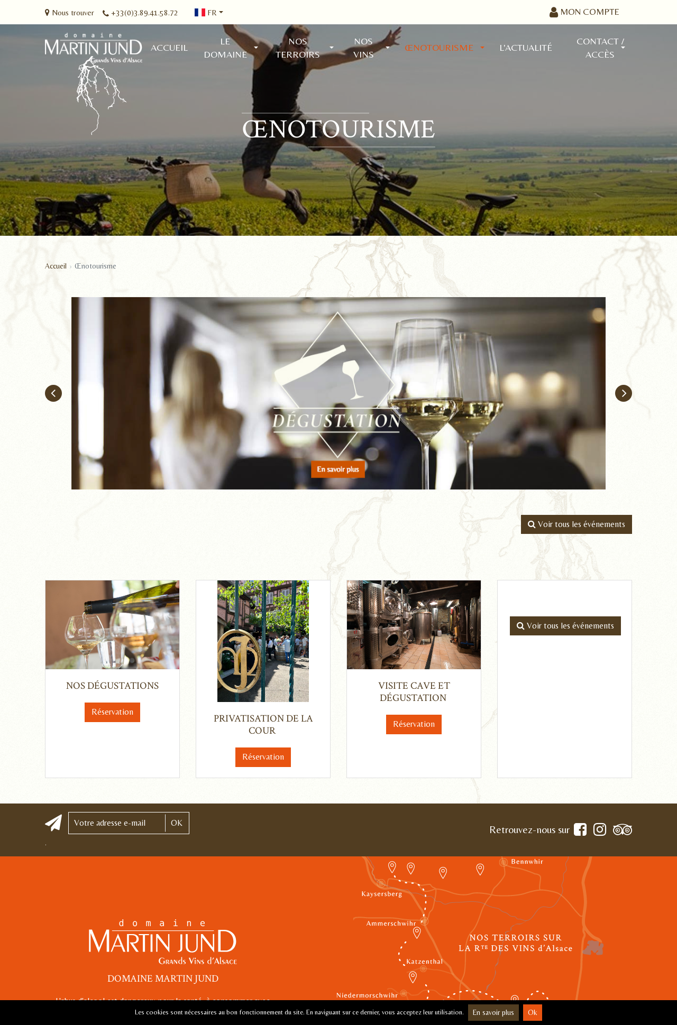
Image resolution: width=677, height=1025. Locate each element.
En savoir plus (493, 1012)
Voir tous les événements (576, 524)
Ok (532, 1012)
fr (206, 12)
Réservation (112, 712)
